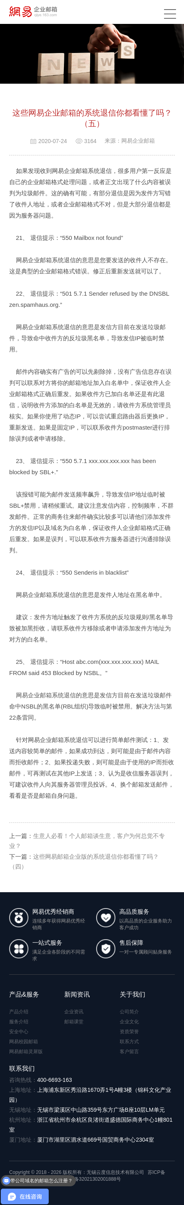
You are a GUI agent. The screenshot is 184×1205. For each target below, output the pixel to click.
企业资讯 (73, 1012)
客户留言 (129, 1051)
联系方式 (129, 1041)
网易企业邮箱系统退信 (46, 695)
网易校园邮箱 (23, 1041)
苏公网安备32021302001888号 (84, 1179)
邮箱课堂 (73, 1021)
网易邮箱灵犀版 (26, 1051)
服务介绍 (18, 1021)
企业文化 (129, 1021)
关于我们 (132, 994)
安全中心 (18, 1031)
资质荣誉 (129, 1031)
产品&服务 (24, 994)
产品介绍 (18, 1012)
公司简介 (129, 1012)
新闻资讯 (77, 994)
